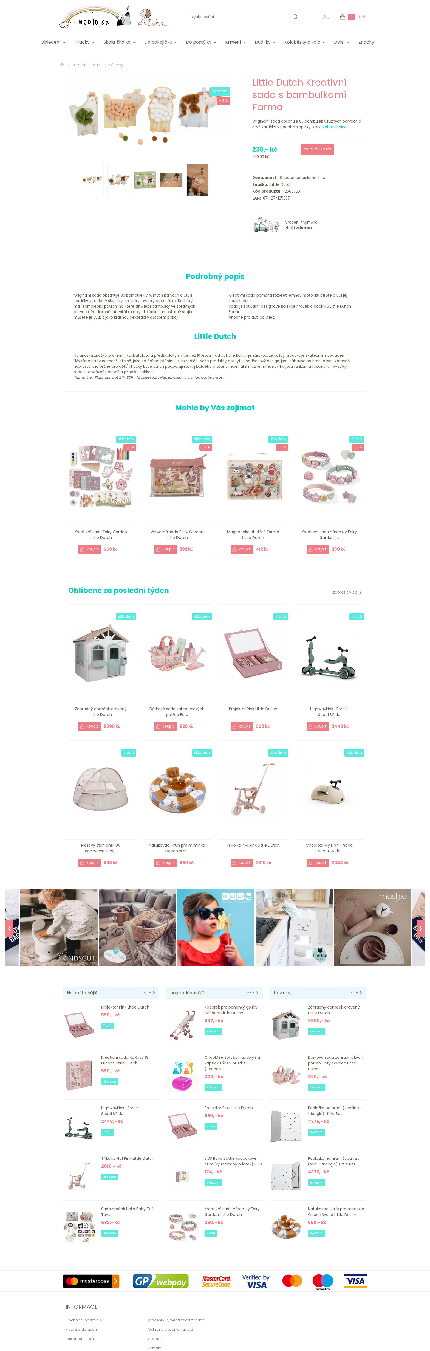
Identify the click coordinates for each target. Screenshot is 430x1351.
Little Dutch (280, 184)
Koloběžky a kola (302, 42)
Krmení (233, 42)
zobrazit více (335, 127)
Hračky (82, 42)
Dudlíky (263, 42)
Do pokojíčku (158, 42)
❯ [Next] (420, 928)
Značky (366, 42)
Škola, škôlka (117, 42)
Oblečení (51, 42)
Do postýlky (198, 42)
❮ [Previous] (9, 928)
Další (339, 42)
